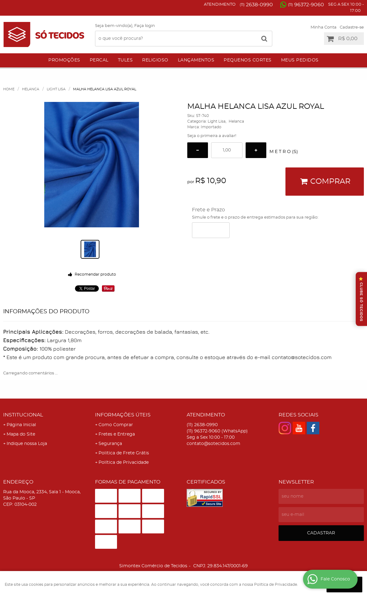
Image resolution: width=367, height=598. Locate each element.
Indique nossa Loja (27, 444)
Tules (125, 60)
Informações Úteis (123, 414)
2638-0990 (256, 4)
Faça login (144, 26)
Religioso (155, 60)
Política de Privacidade (123, 462)
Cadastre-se (352, 27)
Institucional (23, 414)
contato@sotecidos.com (213, 444)
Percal (99, 60)
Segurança (110, 444)
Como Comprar (115, 425)
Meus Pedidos (300, 60)
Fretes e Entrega (116, 434)
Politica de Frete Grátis (123, 453)
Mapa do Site (21, 434)
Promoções (64, 60)
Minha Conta (324, 27)
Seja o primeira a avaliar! (211, 136)
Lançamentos (196, 60)
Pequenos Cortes (248, 60)
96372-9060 (306, 4)
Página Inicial (21, 425)
